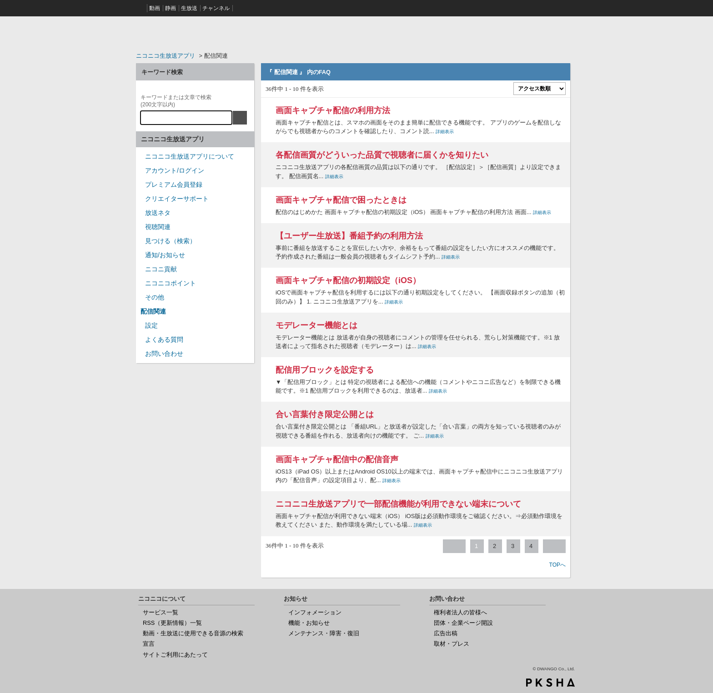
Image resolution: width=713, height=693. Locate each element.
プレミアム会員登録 (173, 184)
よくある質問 (164, 339)
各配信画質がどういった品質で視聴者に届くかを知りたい (382, 155)
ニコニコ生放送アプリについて (189, 156)
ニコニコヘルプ (195, 34)
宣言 (149, 643)
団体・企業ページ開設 (463, 622)
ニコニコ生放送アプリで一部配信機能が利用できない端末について (398, 504)
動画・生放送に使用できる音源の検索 (193, 633)
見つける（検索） (170, 240)
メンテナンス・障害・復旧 (323, 633)
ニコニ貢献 (161, 269)
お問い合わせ (164, 353)
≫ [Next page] (554, 546)
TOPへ (557, 565)
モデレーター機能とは (316, 325)
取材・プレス (451, 643)
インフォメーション (314, 612)
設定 (151, 325)
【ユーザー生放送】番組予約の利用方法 (349, 235)
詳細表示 (445, 131)
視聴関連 (158, 226)
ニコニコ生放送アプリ (165, 55)
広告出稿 (445, 633)
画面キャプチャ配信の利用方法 (333, 110)
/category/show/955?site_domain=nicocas (140, 272)
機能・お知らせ (309, 622)
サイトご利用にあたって (175, 654)
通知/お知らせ (165, 255)
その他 (154, 297)
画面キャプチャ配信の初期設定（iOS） (348, 280)
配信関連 (153, 311)
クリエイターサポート (177, 198)
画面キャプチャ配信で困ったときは (341, 199)
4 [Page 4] (530, 546)
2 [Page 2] (494, 546)
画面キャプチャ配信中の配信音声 (337, 459)
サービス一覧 (160, 612)
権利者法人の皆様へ (460, 612)
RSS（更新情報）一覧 (172, 622)
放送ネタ (158, 212)
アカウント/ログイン (174, 170)
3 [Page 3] (512, 546)
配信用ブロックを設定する (325, 369)
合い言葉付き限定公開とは (325, 414)
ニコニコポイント (170, 283)
